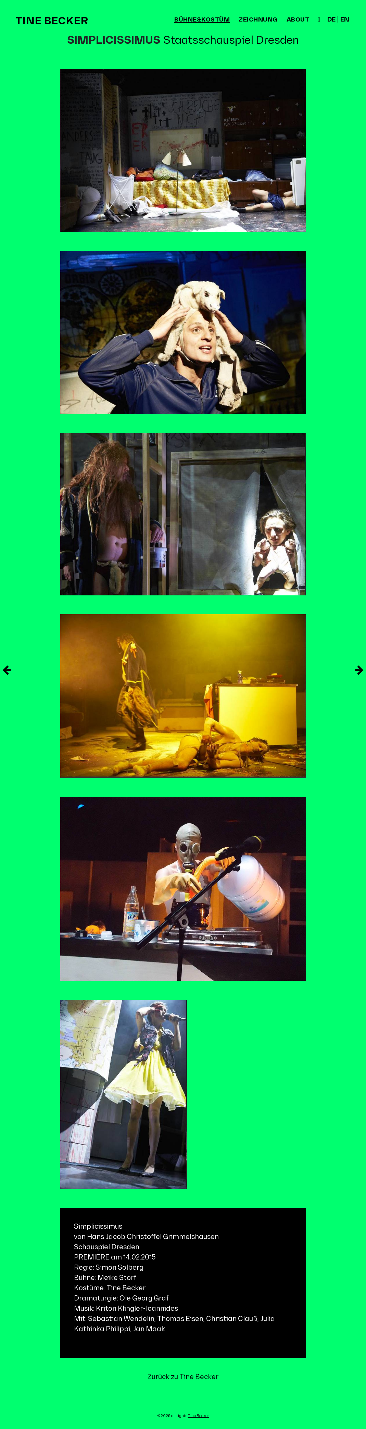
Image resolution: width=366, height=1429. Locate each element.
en (344, 19)
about (298, 19)
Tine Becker (51, 21)
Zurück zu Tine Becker (183, 1377)
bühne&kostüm (202, 20)
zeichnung (258, 19)
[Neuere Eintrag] (359, 670)
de (331, 19)
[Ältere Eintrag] (7, 670)
